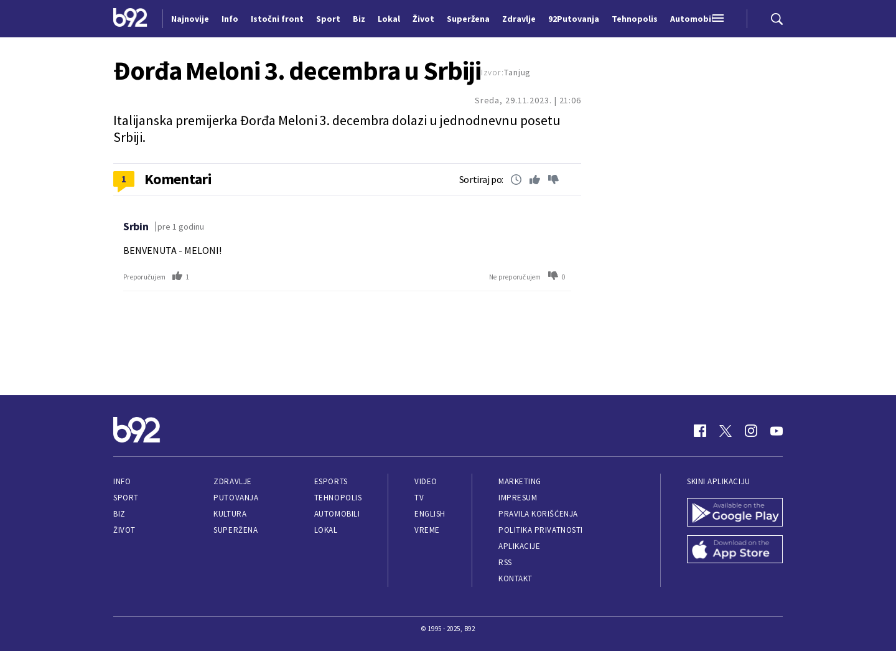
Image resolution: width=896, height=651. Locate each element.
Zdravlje (232, 481)
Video (425, 481)
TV (419, 497)
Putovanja (235, 497)
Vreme (427, 530)
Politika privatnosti (540, 530)
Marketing (519, 481)
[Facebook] (700, 430)
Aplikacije (519, 546)
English (430, 513)
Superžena (235, 530)
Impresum (517, 497)
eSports (331, 481)
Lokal (326, 530)
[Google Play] (735, 513)
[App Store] (735, 550)
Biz (119, 513)
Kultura (229, 513)
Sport (126, 497)
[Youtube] (776, 430)
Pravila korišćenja (538, 513)
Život (124, 530)
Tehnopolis (338, 497)
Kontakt (515, 578)
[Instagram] (751, 430)
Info (122, 481)
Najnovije (190, 18)
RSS (505, 562)
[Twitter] (725, 430)
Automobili (337, 513)
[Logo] (130, 18)
